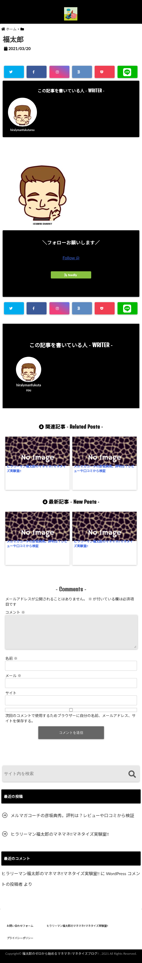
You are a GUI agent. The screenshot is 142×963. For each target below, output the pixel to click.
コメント (15, 609)
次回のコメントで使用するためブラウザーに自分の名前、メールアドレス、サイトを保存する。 (70, 722)
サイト (10, 696)
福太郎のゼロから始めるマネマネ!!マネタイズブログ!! (60, 957)
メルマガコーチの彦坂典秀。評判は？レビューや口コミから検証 (53, 482)
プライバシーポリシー (20, 941)
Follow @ (71, 262)
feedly (71, 280)
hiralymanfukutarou (22, 132)
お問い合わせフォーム (20, 929)
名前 (11, 661)
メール (13, 679)
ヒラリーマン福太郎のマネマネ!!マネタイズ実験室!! (20, 480)
